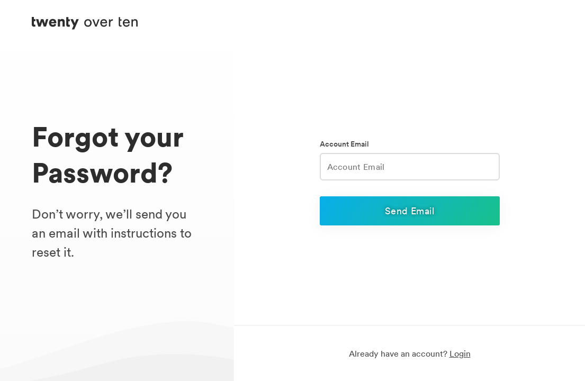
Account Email (344, 144)
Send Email (410, 211)
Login (460, 353)
